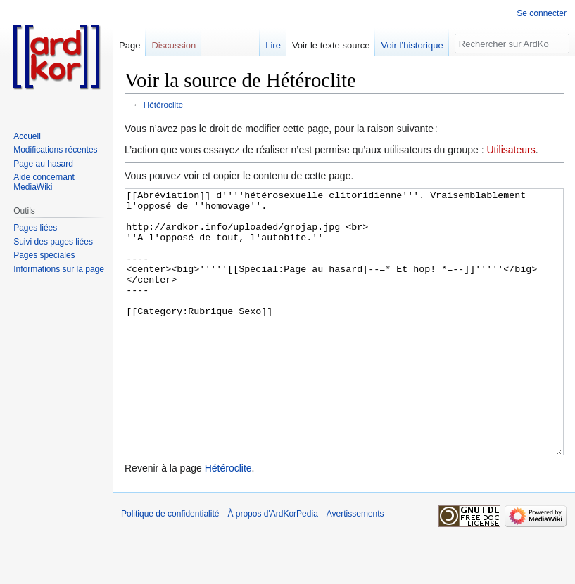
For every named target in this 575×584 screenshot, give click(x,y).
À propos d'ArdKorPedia (272, 566)
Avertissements (355, 566)
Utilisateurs (510, 149)
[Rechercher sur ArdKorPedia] (512, 43)
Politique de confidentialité (170, 566)
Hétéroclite (163, 104)
